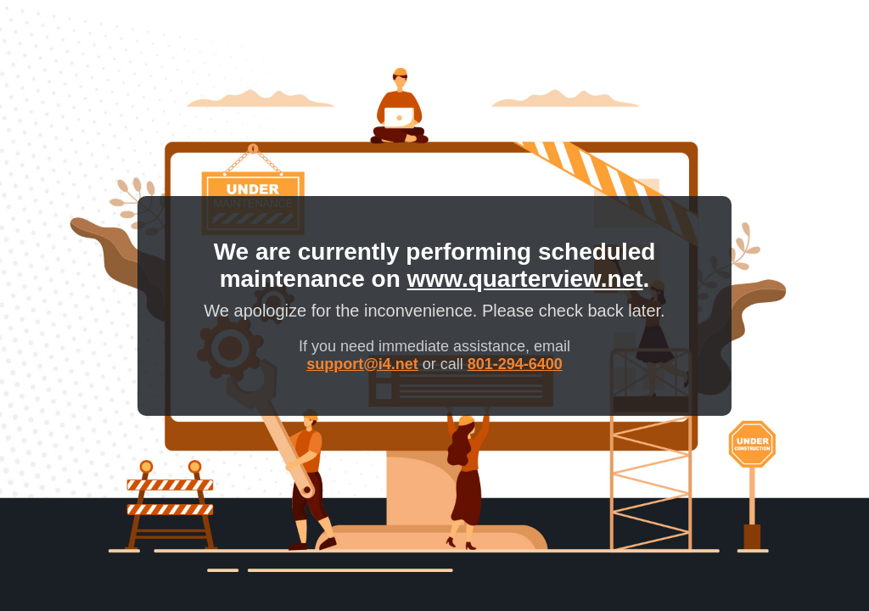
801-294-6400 (515, 364)
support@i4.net (362, 364)
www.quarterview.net (525, 279)
